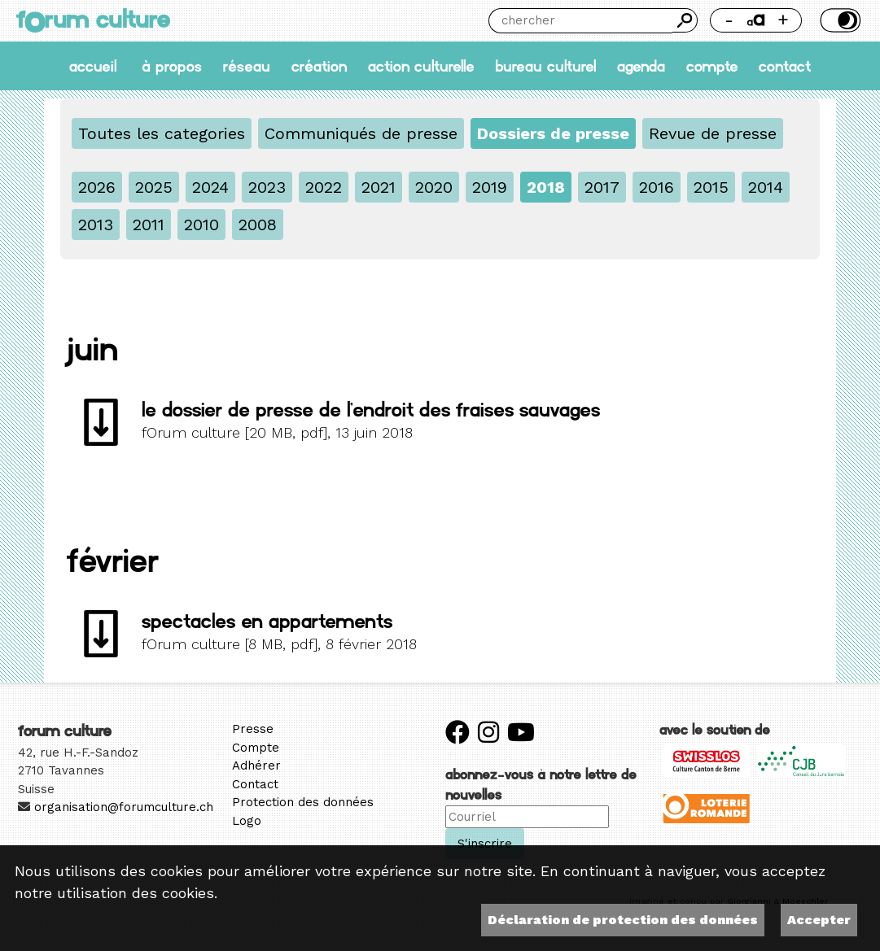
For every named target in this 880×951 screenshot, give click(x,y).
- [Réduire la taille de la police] (729, 20)
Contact (785, 66)
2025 (154, 187)
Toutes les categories (161, 133)
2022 (323, 187)
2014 (765, 187)
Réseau (246, 66)
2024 (210, 187)
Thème (839, 20)
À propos (172, 66)
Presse (253, 729)
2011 (148, 224)
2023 (267, 187)
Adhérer (256, 765)
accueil (92, 66)
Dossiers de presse (553, 133)
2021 (378, 187)
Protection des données (303, 802)
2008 (258, 224)
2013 (95, 224)
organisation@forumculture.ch (123, 807)
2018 (546, 187)
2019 (489, 187)
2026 (97, 187)
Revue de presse (713, 133)
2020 (434, 187)
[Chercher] (580, 20)
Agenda (641, 66)
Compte (712, 66)
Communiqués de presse (361, 133)
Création (319, 66)
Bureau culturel (545, 66)
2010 (201, 224)
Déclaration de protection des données (623, 919)
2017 (602, 187)
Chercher (684, 20)
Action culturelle (421, 66)
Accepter (819, 919)
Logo (246, 821)
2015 (711, 187)
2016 (656, 187)
